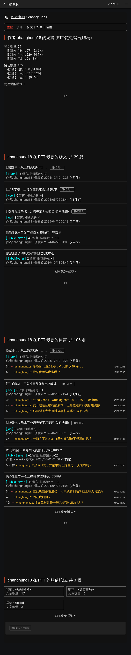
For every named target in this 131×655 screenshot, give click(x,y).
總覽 (10, 27)
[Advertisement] (65, 122)
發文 (30, 27)
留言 (39, 27)
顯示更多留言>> (65, 511)
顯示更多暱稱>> (65, 615)
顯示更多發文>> (65, 271)
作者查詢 (18, 17)
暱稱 (49, 27)
